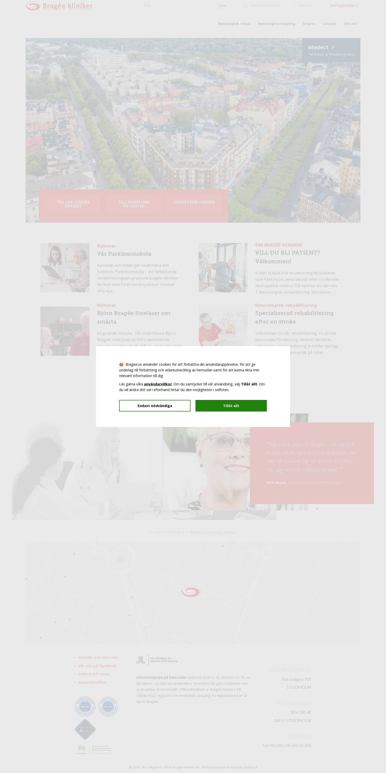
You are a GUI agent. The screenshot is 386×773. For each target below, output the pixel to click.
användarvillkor (158, 384)
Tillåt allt (231, 405)
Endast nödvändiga (155, 405)
